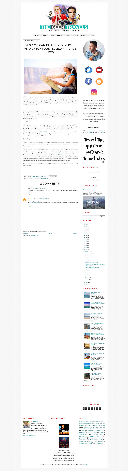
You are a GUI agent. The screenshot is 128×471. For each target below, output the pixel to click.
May (86, 272)
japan (83, 430)
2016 (85, 243)
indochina (87, 428)
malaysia (95, 432)
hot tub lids (44, 132)
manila (101, 432)
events (93, 427)
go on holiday (66, 99)
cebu (95, 425)
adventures (88, 423)
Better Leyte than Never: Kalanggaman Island (96, 314)
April (86, 274)
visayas (99, 443)
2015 (85, 245)
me (101, 130)
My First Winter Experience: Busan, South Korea (97, 324)
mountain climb (98, 434)
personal (81, 436)
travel (89, 443)
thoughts (81, 443)
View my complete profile (29, 435)
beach (89, 425)
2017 (85, 241)
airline (96, 423)
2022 (85, 232)
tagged (96, 441)
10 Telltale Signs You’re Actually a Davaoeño (96, 364)
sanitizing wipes (62, 153)
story (101, 439)
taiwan (101, 441)
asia (101, 423)
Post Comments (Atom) (33, 235)
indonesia (94, 428)
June (86, 270)
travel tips (39, 178)
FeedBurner (97, 180)
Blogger (86, 464)
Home (50, 233)
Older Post (75, 233)
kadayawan (90, 430)
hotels (80, 428)
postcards (92, 438)
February (87, 277)
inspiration (102, 428)
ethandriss (30, 198)
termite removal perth (36, 202)
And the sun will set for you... (92, 262)
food (100, 427)
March (87, 276)
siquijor (88, 439)
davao (102, 425)
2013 (85, 249)
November (88, 253)
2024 (85, 228)
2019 (85, 237)
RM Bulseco (35, 176)
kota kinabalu (99, 430)
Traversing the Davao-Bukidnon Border (96, 374)
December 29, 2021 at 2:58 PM (41, 198)
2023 (85, 230)
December (88, 251)
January (87, 279)
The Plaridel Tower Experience (92, 267)
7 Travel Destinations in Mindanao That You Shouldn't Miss (97, 303)
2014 (85, 247)
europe (86, 427)
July (86, 260)
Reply (29, 194)
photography (83, 438)
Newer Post (25, 233)
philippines (94, 436)
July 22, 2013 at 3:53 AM (41, 188)
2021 (85, 233)
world (45, 178)
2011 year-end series (94, 421)
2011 (85, 284)
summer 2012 (82, 441)
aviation (81, 425)
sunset (90, 441)
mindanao (83, 434)
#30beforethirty (83, 421)
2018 (85, 239)
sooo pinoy (94, 439)
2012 (85, 282)
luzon (88, 432)
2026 (85, 224)
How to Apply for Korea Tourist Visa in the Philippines (97, 334)
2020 (85, 235)
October (87, 255)
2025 (85, 226)
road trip (100, 438)
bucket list (89, 132)
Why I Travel (86, 189)
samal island (82, 439)
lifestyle (31, 178)
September (88, 257)
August (87, 258)
